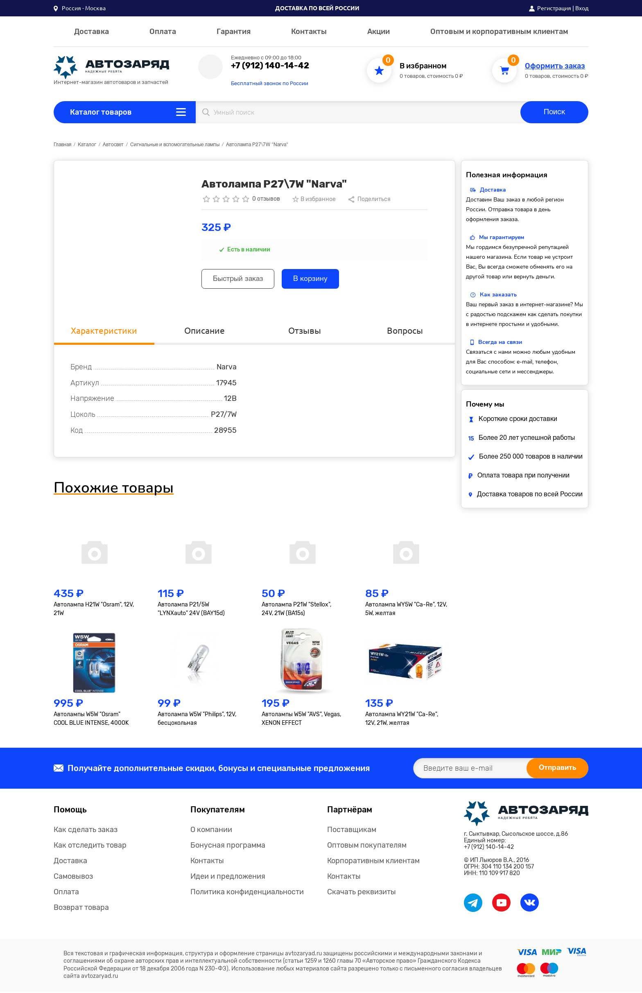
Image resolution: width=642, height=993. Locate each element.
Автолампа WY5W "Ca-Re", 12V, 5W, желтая (406, 610)
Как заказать (498, 295)
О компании (211, 830)
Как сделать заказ (86, 830)
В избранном (423, 66)
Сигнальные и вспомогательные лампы (174, 145)
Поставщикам (351, 830)
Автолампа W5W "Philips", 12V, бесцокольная (197, 720)
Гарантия (234, 31)
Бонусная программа (227, 846)
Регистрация (554, 8)
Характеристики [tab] (104, 331)
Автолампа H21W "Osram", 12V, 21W (94, 610)
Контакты (309, 31)
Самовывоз (73, 877)
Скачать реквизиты (361, 893)
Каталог (87, 145)
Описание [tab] (204, 331)
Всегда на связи (500, 342)
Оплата (162, 31)
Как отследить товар (90, 846)
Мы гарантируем (501, 237)
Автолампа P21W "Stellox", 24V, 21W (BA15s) (296, 610)
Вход (581, 8)
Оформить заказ (555, 66)
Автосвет (113, 145)
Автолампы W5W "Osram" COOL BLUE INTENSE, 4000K (91, 720)
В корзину (317, 279)
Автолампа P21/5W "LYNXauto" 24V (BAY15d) (191, 610)
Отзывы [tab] (304, 331)
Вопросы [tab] (405, 331)
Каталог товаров (101, 112)
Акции (378, 31)
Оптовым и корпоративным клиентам (499, 31)
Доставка (91, 31)
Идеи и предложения (227, 877)
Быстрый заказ (240, 279)
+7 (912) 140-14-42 (270, 65)
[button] (80, 8)
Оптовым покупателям (367, 846)
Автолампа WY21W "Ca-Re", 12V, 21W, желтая (401, 720)
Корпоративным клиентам (373, 861)
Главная (62, 145)
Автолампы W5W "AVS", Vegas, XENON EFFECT (301, 720)
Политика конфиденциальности (247, 893)
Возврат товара (81, 908)
